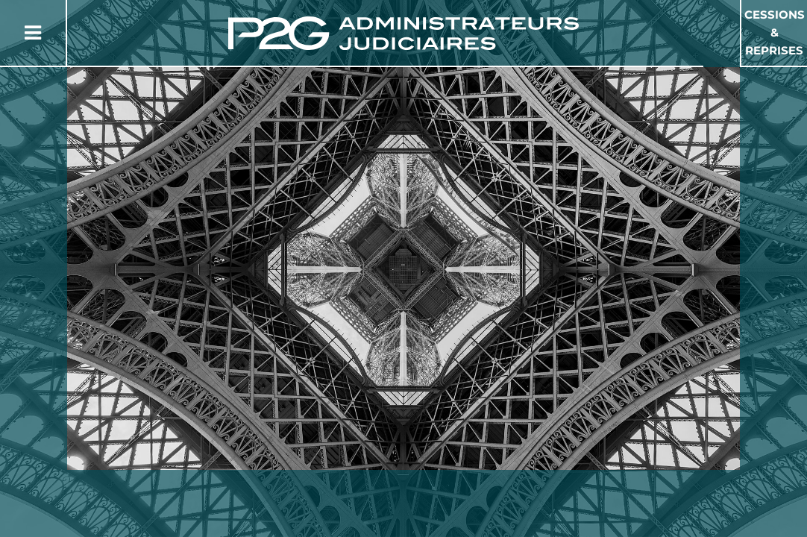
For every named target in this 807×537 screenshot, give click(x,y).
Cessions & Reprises (774, 32)
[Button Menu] (33, 33)
